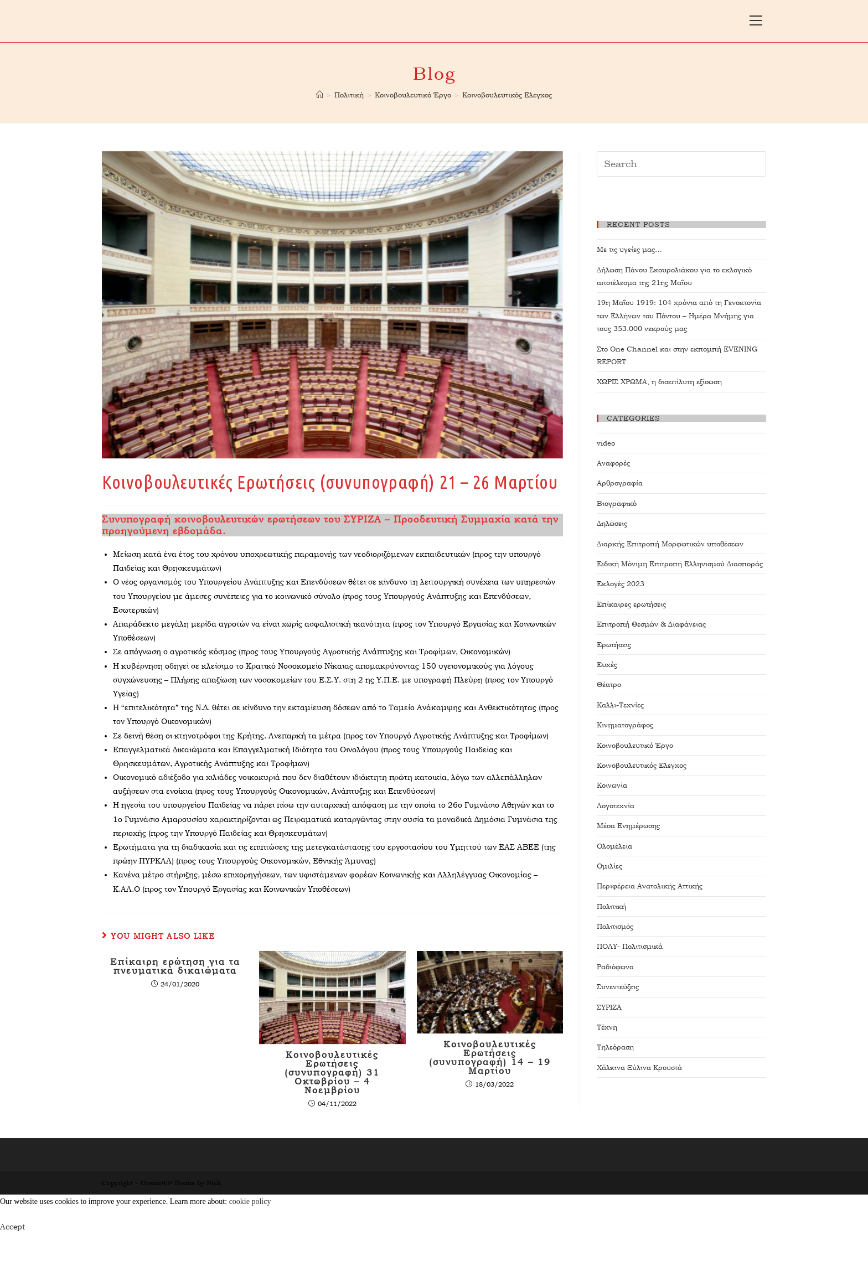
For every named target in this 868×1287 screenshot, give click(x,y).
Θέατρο (609, 684)
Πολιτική (611, 906)
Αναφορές (613, 463)
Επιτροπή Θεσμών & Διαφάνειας (651, 624)
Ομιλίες (609, 866)
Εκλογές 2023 (620, 584)
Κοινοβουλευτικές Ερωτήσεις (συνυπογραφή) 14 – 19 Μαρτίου (490, 1058)
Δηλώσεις (612, 523)
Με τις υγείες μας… (629, 249)
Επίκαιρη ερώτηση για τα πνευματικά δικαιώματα (175, 966)
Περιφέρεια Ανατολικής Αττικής (649, 886)
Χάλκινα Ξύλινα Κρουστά (639, 1067)
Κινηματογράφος (625, 725)
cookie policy (250, 1201)
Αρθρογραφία (620, 483)
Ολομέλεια (614, 846)
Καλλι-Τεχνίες (620, 705)
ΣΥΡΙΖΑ (609, 1007)
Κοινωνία (612, 785)
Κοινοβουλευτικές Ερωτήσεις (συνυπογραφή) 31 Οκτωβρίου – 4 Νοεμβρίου (332, 1073)
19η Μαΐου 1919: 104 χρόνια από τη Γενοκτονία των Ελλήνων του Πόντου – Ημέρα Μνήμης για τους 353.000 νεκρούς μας (679, 315)
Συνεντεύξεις (618, 987)
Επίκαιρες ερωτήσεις (631, 604)
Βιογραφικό (617, 503)
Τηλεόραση (615, 1047)
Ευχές (607, 664)
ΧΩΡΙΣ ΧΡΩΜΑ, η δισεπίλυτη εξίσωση (659, 382)
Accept (12, 1226)
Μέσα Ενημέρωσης (628, 825)
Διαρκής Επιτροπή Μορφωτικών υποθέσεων (670, 544)
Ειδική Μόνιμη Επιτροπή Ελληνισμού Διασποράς (680, 564)
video (606, 443)
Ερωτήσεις (614, 644)
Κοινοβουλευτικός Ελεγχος (641, 765)
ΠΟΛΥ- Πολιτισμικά (630, 946)
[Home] (319, 95)
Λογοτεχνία (615, 806)
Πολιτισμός (615, 926)
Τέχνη (607, 1027)
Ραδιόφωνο (615, 967)
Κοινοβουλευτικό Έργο (635, 745)
